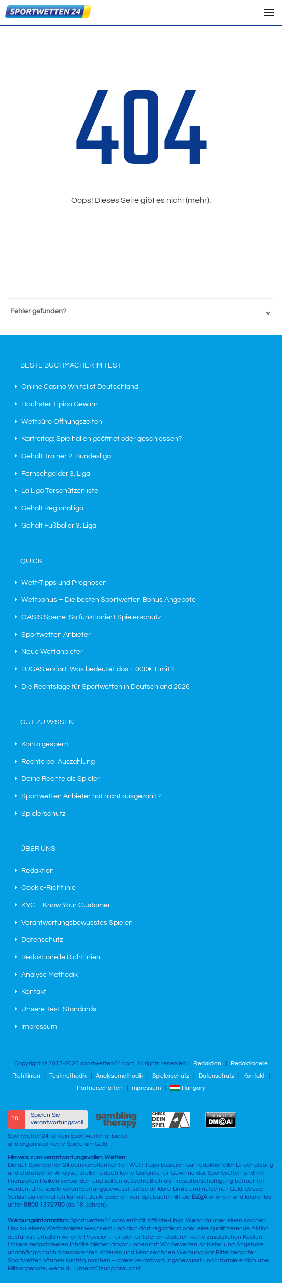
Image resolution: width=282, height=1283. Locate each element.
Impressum (39, 1026)
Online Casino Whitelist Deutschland (79, 386)
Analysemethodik (119, 1075)
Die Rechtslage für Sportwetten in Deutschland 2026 (105, 686)
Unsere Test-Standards (58, 1009)
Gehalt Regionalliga (52, 508)
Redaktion (37, 870)
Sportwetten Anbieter (56, 634)
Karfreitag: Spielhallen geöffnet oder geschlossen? (101, 438)
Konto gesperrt (45, 744)
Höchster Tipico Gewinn (59, 404)
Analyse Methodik (49, 974)
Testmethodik (68, 1075)
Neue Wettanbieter (52, 652)
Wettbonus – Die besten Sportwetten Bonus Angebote (108, 600)
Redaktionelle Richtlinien (60, 957)
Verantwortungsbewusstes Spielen (77, 922)
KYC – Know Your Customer (65, 905)
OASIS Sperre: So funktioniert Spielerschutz (91, 617)
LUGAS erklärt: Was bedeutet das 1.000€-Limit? (97, 669)
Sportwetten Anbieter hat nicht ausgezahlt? (91, 796)
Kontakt (33, 992)
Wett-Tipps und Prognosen (64, 582)
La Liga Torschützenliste (59, 490)
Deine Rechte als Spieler (60, 778)
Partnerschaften (100, 1088)
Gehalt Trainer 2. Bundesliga (66, 456)
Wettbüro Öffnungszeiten (61, 421)
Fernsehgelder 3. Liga (55, 473)
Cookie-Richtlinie (48, 888)
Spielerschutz (43, 813)
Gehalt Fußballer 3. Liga (58, 525)
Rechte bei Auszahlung (58, 761)
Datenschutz (42, 940)
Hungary (187, 1088)
